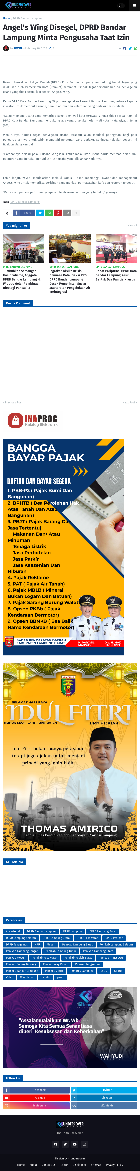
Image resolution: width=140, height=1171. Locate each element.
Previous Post (13, 402)
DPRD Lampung (72, 931)
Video (9, 977)
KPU (37, 944)
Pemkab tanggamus (87, 964)
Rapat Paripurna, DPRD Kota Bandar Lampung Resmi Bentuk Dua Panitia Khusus (116, 275)
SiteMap (96, 1165)
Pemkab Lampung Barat (77, 944)
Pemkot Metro (54, 971)
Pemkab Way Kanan (55, 964)
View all (132, 225)
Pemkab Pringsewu (111, 957)
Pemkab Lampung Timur (60, 951)
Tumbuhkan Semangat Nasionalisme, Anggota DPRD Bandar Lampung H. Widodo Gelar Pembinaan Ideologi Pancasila (22, 279)
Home (7, 18)
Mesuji (51, 944)
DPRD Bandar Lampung (27, 18)
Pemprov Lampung (81, 971)
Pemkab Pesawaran (44, 957)
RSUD (103, 971)
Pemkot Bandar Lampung (22, 971)
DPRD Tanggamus (17, 944)
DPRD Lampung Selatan (21, 938)
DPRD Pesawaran (87, 938)
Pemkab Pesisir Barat (78, 957)
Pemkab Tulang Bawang (21, 964)
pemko (45, 977)
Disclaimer (79, 1165)
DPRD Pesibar (114, 938)
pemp (60, 977)
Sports (118, 971)
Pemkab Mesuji (15, 957)
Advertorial (13, 931)
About (33, 1165)
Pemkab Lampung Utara (98, 951)
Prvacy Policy (114, 1165)
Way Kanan (27, 977)
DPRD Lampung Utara (56, 938)
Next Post (129, 402)
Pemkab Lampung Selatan (116, 944)
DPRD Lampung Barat (102, 931)
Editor (64, 1165)
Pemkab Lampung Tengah (22, 951)
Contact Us (49, 1165)
